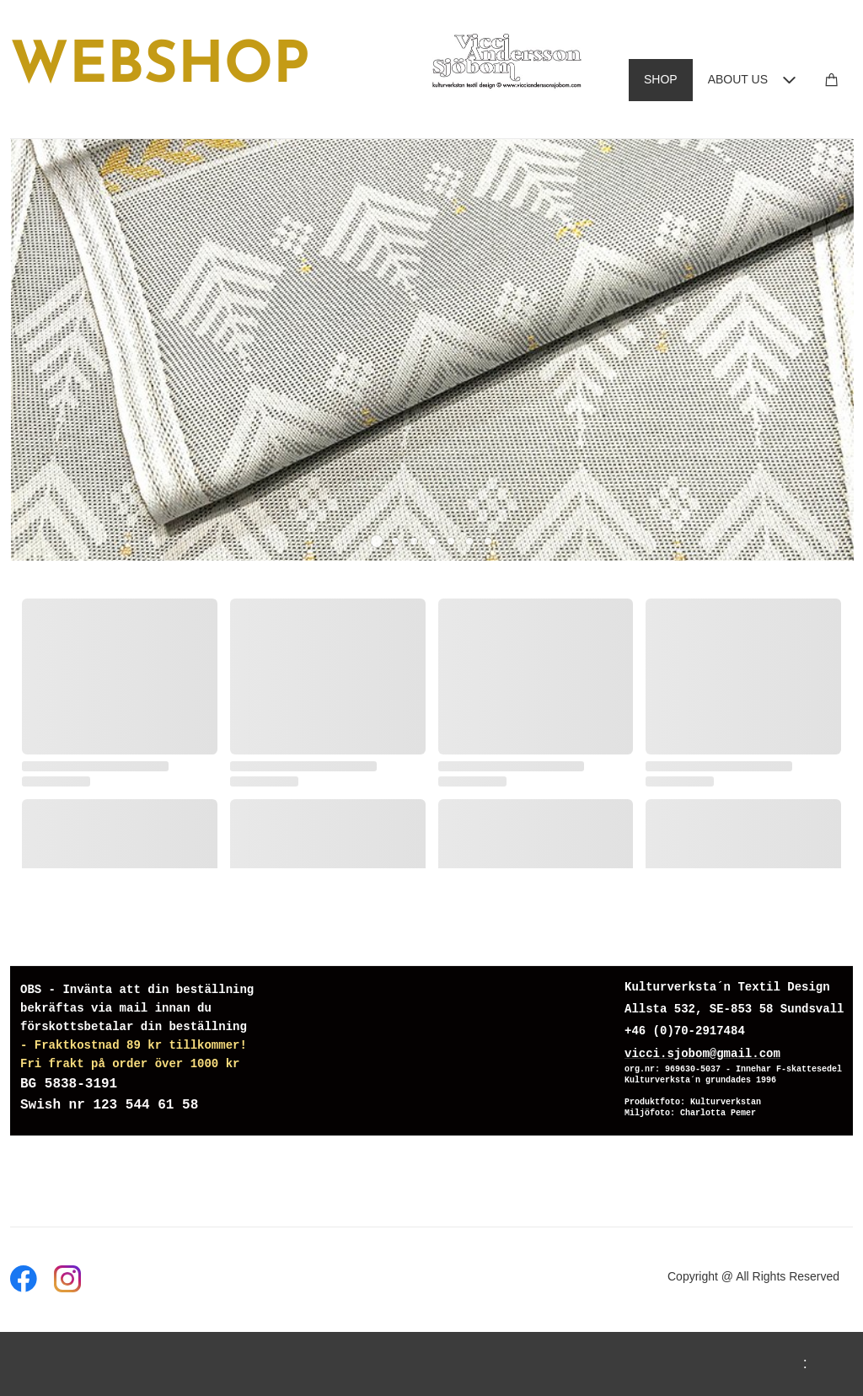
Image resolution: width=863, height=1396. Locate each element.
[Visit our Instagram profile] (67, 1278)
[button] (377, 541)
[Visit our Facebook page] (23, 1278)
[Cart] (832, 79)
